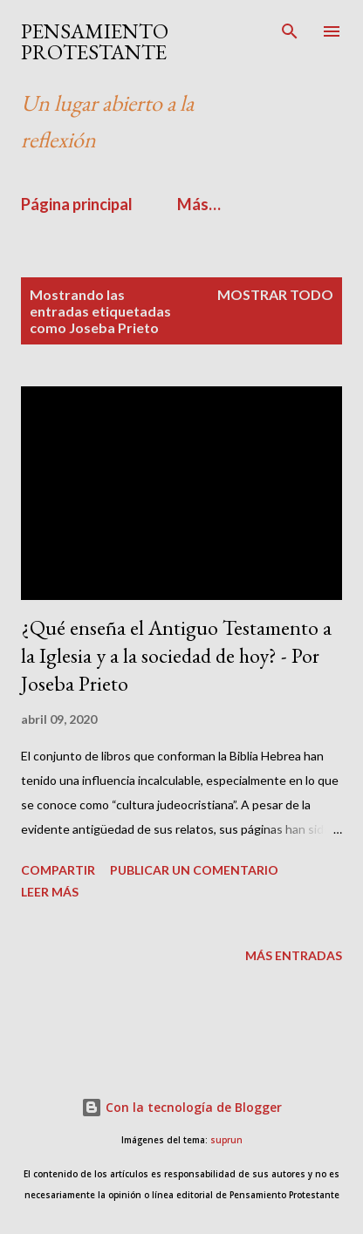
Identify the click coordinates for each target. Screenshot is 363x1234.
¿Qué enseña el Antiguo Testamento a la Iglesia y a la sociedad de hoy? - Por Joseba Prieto (176, 655)
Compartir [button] (58, 869)
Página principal (77, 204)
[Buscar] (289, 31)
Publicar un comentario (194, 869)
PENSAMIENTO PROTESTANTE (94, 41)
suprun (226, 1140)
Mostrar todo (275, 294)
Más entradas (293, 955)
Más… (199, 204)
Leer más (50, 891)
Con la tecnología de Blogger (181, 1107)
